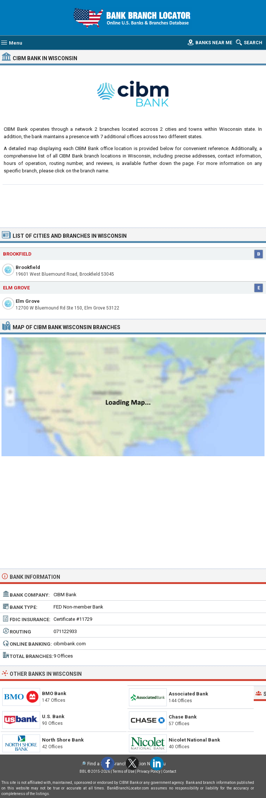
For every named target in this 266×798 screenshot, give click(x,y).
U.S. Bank (53, 716)
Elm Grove (28, 301)
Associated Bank (188, 694)
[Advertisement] (133, 205)
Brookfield (28, 267)
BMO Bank (54, 693)
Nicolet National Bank (194, 740)
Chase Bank (183, 717)
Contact (169, 771)
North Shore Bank (63, 740)
